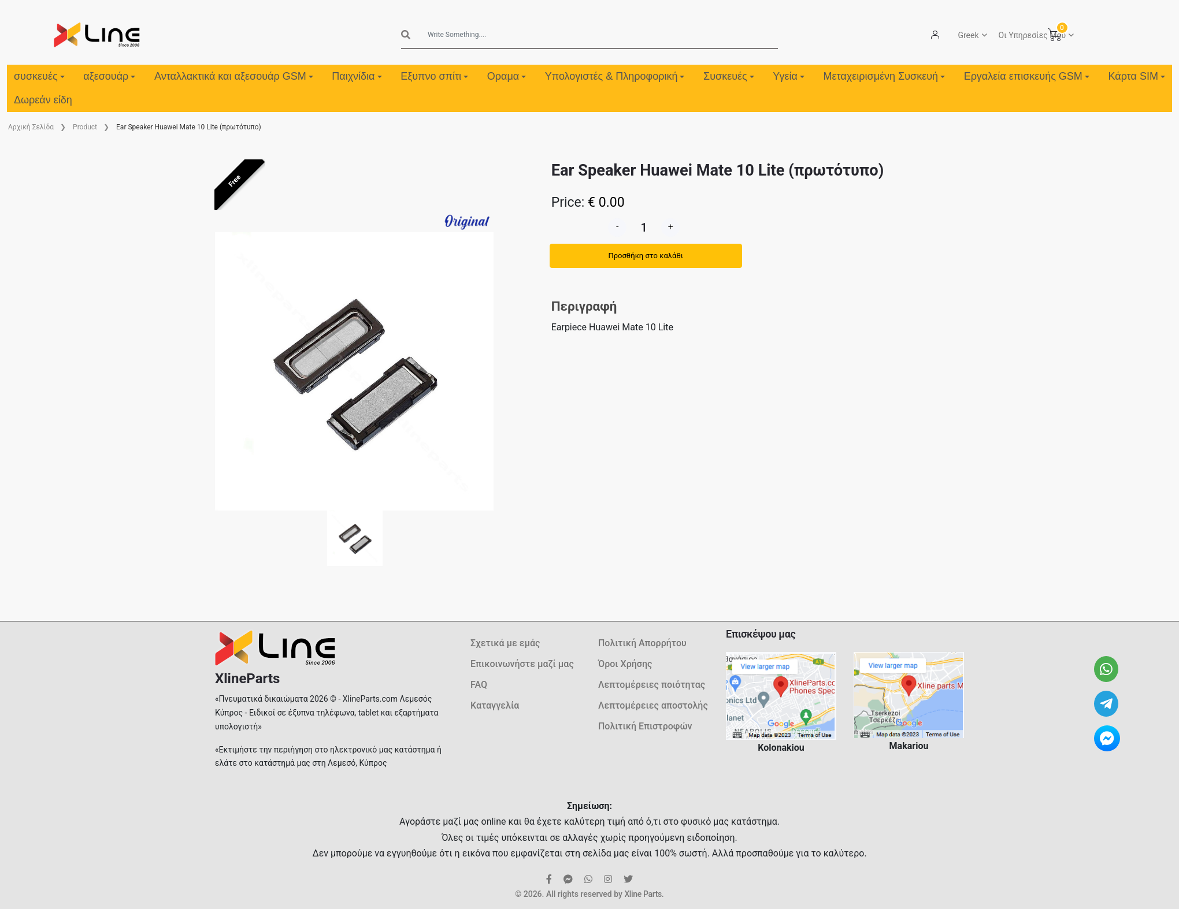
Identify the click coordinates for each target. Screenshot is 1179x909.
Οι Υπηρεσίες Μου (1032, 35)
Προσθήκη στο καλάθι (645, 255)
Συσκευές (728, 76)
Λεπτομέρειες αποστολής (653, 705)
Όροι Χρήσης (625, 663)
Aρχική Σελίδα (31, 127)
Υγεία (788, 76)
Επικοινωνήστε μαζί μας (522, 663)
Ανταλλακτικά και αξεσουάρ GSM (233, 76)
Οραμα (506, 76)
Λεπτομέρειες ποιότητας (651, 684)
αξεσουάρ (109, 76)
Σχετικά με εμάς (505, 643)
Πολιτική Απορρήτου (642, 643)
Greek (968, 35)
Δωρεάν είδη (43, 100)
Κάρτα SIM (1136, 76)
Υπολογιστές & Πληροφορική (615, 76)
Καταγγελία (494, 705)
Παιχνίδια (356, 76)
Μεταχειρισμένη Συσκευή (884, 76)
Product (85, 127)
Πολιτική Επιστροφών (645, 726)
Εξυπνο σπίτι (434, 76)
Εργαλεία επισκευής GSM (1026, 76)
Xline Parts (642, 894)
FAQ (478, 684)
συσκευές (39, 76)
